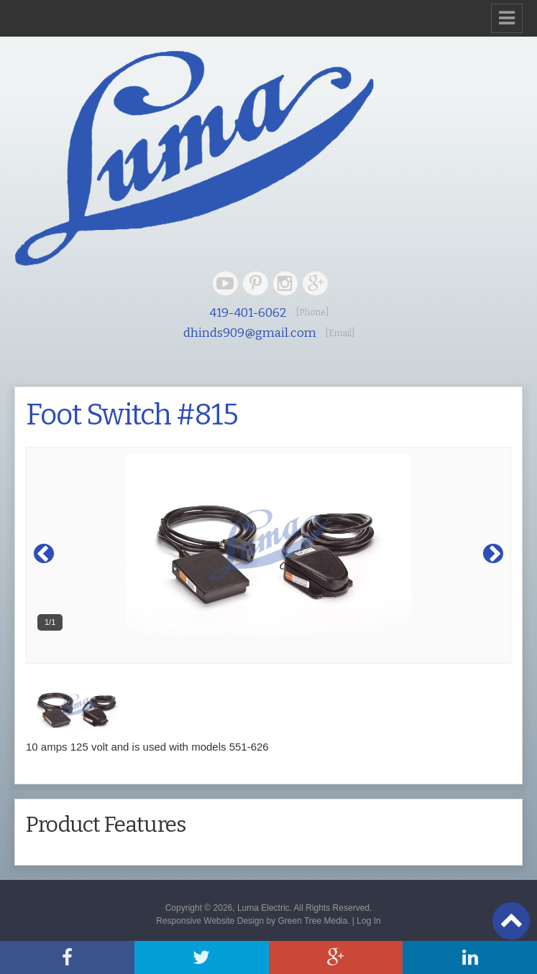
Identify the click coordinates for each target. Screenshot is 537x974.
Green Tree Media (312, 921)
